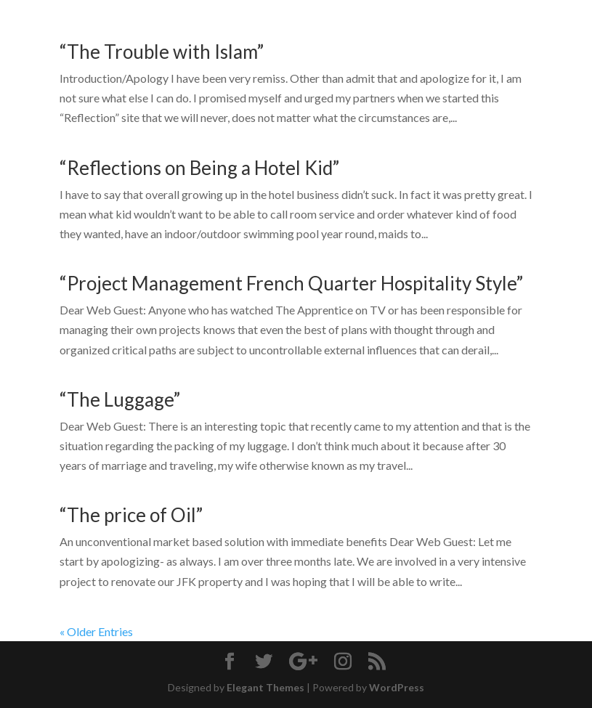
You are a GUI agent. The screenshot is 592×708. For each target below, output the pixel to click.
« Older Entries (96, 631)
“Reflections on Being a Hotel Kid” (199, 167)
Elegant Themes (265, 687)
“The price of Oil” (131, 514)
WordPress (396, 687)
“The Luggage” (120, 399)
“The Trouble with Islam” (162, 51)
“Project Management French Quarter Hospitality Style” (291, 283)
